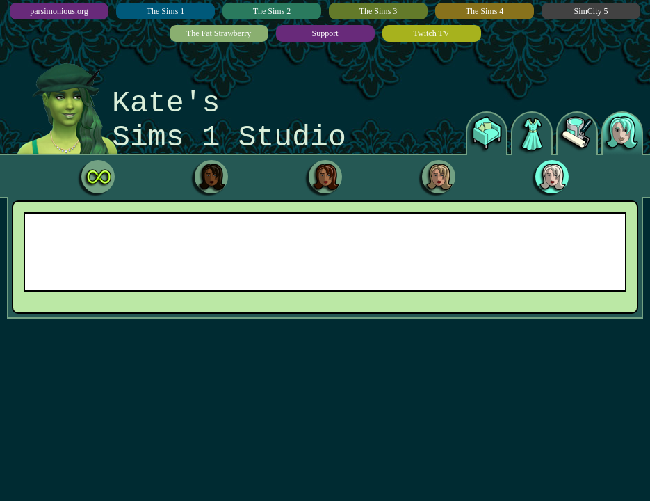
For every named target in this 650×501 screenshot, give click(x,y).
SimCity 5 (591, 11)
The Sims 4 (485, 11)
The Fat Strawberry (218, 33)
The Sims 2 (272, 11)
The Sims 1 (166, 11)
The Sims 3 (378, 11)
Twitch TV (432, 33)
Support (324, 33)
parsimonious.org (59, 11)
